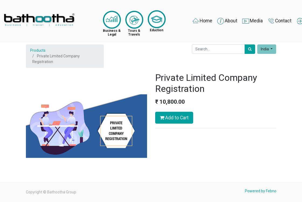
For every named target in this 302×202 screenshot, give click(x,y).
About (227, 21)
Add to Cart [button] (174, 117)
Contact (279, 21)
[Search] (250, 49)
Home (202, 21)
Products (38, 50)
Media (252, 21)
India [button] (265, 49)
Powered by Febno (260, 191)
